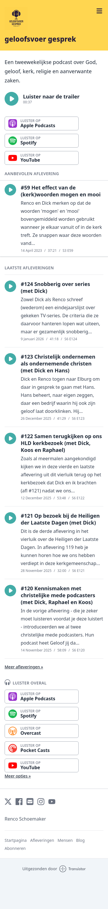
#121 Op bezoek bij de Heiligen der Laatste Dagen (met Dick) (60, 519)
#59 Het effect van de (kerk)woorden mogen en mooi (61, 191)
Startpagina (16, 840)
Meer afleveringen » (24, 667)
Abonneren (15, 848)
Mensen (65, 840)
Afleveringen (42, 840)
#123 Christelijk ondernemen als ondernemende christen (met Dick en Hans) (58, 363)
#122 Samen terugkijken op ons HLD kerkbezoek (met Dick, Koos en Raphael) (61, 443)
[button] (11, 99)
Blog (80, 840)
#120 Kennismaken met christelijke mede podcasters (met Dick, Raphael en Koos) (58, 595)
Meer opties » (18, 776)
